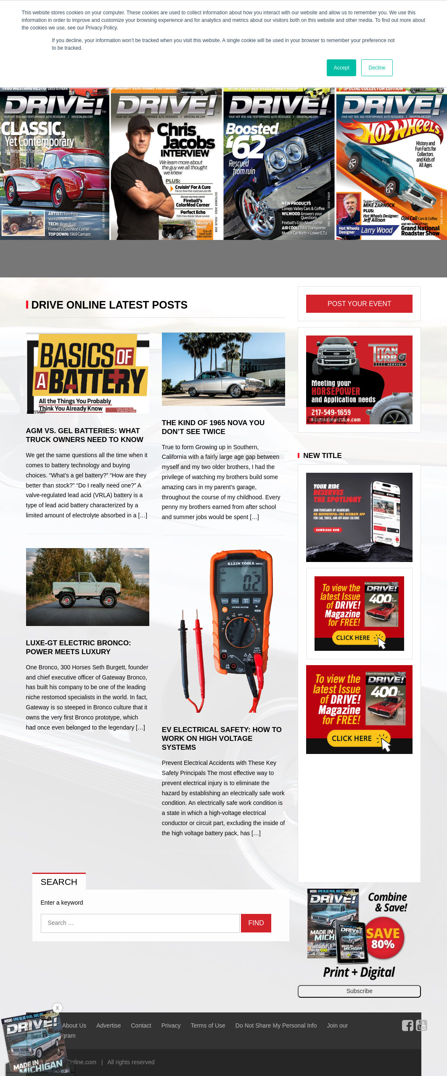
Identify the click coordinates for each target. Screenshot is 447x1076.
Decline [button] (376, 68)
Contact (141, 1025)
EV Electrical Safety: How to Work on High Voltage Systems (222, 738)
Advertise (108, 1025)
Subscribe (359, 991)
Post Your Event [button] (359, 303)
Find (256, 923)
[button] (33, 179)
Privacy (171, 1025)
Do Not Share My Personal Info (276, 1025)
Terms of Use (207, 1025)
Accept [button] (341, 68)
